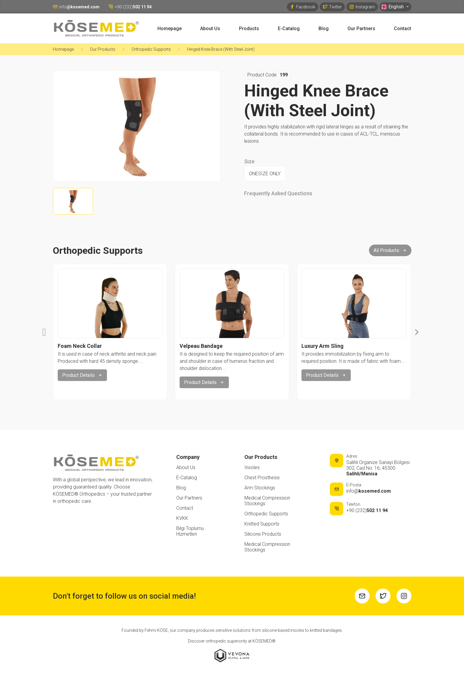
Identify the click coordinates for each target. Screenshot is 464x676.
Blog (323, 28)
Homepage (169, 28)
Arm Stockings (259, 488)
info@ (368, 491)
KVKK (182, 518)
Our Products (102, 49)
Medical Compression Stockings (267, 500)
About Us (210, 28)
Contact (402, 28)
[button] (44, 332)
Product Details (82, 375)
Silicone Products (262, 534)
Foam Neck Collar (80, 346)
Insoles (252, 467)
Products (249, 28)
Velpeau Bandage (201, 346)
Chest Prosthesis (262, 477)
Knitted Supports (261, 524)
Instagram (362, 7)
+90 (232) (367, 510)
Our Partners (361, 28)
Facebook (302, 7)
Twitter (332, 7)
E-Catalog (289, 28)
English (395, 7)
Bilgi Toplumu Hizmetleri (190, 531)
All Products (390, 250)
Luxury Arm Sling (322, 346)
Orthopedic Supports (151, 49)
